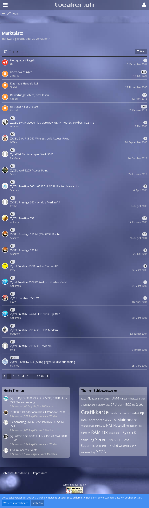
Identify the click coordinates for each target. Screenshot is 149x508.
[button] (5, 5)
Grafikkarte (95, 412)
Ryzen (127, 432)
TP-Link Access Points (23, 450)
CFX (108, 404)
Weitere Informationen (15, 503)
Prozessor (131, 425)
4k (89, 398)
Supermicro (89, 445)
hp (142, 413)
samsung (87, 440)
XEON (101, 451)
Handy (113, 413)
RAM (96, 432)
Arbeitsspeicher (136, 398)
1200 (83, 398)
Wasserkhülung (127, 446)
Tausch (103, 446)
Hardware (123, 413)
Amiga (123, 398)
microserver (87, 425)
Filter (141, 51)
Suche (125, 440)
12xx (94, 398)
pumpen (85, 433)
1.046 (40, 376)
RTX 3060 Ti (115, 433)
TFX (109, 446)
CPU (114, 404)
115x (100, 398)
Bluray (101, 404)
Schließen (37, 503)
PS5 (140, 425)
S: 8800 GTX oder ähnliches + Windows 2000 (38, 412)
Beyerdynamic (89, 404)
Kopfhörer (96, 420)
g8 (133, 404)
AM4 (115, 398)
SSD (117, 440)
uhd (115, 445)
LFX (114, 420)
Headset (134, 413)
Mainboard (127, 419)
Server (101, 439)
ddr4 (121, 404)
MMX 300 (100, 425)
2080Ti (107, 398)
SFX (111, 440)
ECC (128, 404)
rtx (105, 432)
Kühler (108, 420)
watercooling (88, 452)
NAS (109, 425)
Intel (84, 420)
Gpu (140, 404)
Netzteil (119, 425)
